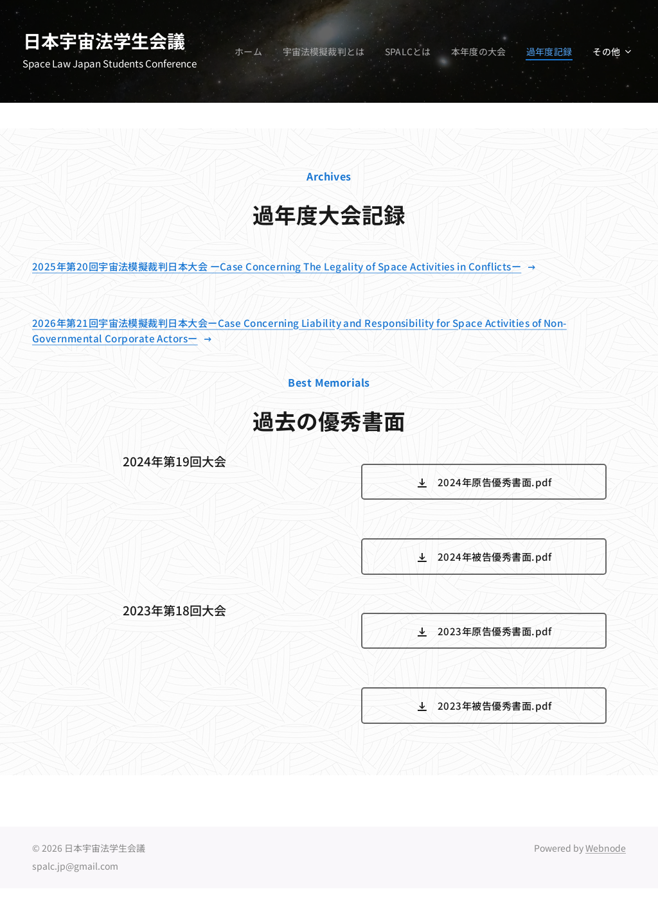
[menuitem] (309, 51)
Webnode (605, 847)
